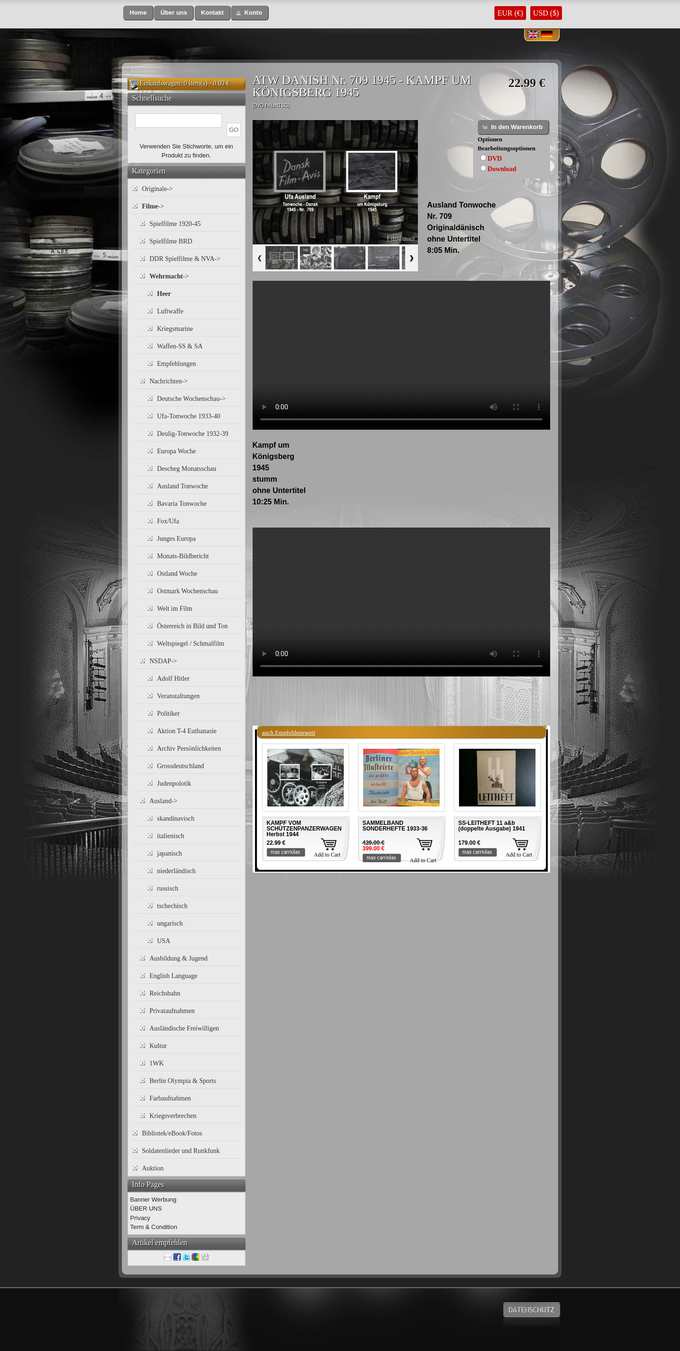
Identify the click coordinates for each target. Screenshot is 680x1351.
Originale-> (157, 188)
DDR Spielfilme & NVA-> (185, 258)
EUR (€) (510, 13)
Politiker (168, 713)
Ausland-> (164, 801)
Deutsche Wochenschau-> (191, 398)
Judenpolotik (174, 783)
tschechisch (172, 905)
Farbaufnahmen (170, 1098)
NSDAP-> (163, 661)
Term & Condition (154, 1226)
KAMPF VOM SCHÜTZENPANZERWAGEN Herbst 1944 (304, 829)
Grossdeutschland (180, 766)
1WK (157, 1063)
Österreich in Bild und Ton (192, 626)
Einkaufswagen (160, 83)
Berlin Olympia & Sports (183, 1080)
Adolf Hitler (173, 678)
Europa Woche (176, 451)
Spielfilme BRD (171, 241)
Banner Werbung (153, 1199)
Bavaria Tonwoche (182, 503)
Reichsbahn (165, 993)
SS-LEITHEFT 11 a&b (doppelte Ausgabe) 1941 (492, 826)
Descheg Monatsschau (187, 468)
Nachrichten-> (169, 381)
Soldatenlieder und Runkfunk (181, 1150)
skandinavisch (176, 818)
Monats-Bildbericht (183, 556)
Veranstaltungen (178, 696)
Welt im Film (174, 608)
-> (153, 206)
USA (163, 940)
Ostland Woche (177, 573)
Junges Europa (176, 538)
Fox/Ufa (168, 521)
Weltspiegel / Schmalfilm (190, 643)
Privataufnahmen (172, 1010)
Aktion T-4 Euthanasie (187, 731)
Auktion (153, 1168)
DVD (495, 158)
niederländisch (176, 871)
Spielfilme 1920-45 (175, 223)
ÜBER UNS (146, 1208)
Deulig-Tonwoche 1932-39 (193, 433)
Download (502, 169)
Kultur (158, 1045)
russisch (167, 888)
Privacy (140, 1217)
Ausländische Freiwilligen (184, 1028)
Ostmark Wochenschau (187, 591)
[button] (138, 13)
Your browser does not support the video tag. (401, 355)
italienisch (171, 836)
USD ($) (546, 13)
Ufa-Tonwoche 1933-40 (189, 416)
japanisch (169, 853)
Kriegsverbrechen (173, 1115)
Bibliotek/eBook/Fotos (172, 1133)
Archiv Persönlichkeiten (189, 748)
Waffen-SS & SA (180, 346)
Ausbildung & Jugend (179, 958)
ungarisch (170, 923)
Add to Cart (327, 854)
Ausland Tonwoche (182, 486)
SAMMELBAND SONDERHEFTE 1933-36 (395, 826)
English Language (173, 975)
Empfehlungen (176, 363)
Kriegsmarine (175, 328)
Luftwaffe (170, 311)
